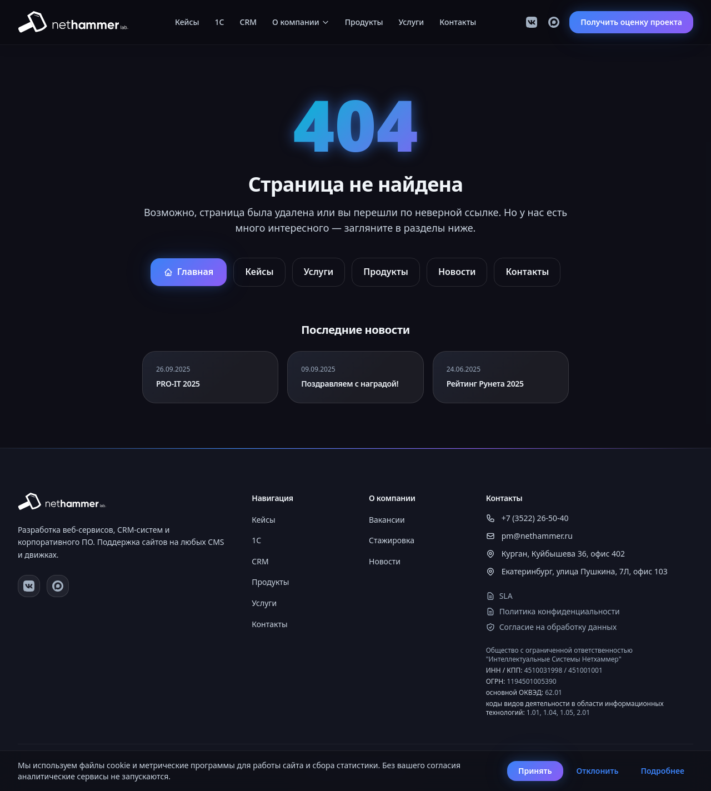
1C (219, 22)
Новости (457, 272)
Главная (189, 272)
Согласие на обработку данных (551, 627)
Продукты (364, 22)
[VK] (531, 22)
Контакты (457, 22)
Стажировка (391, 540)
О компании (300, 22)
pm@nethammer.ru (529, 535)
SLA (499, 595)
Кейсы (187, 22)
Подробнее (662, 770)
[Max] (554, 22)
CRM (248, 22)
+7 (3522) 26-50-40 (527, 518)
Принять (535, 770)
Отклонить (598, 770)
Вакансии (387, 519)
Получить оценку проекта (631, 22)
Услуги (411, 22)
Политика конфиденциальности (553, 611)
